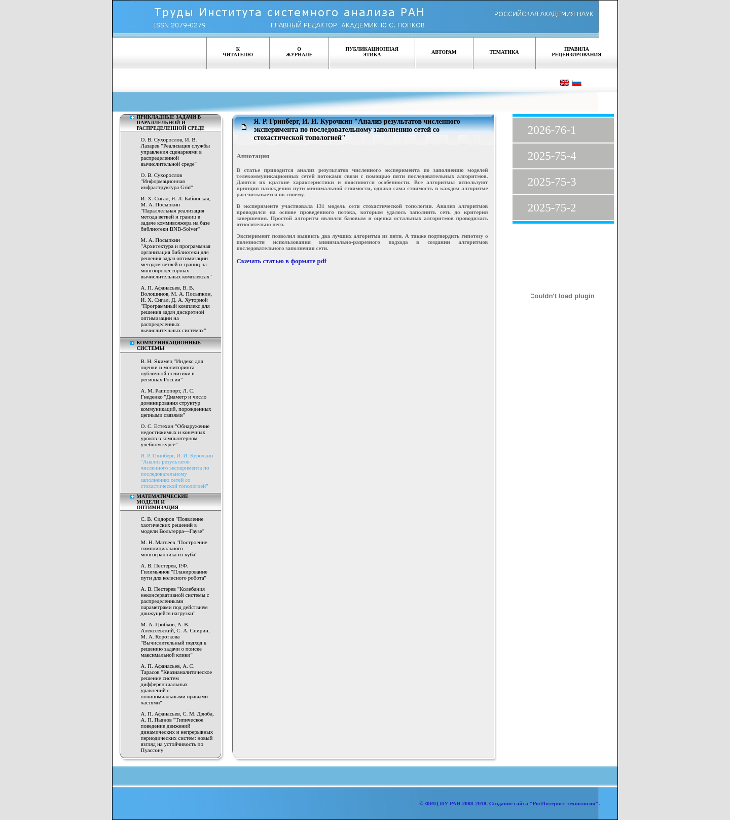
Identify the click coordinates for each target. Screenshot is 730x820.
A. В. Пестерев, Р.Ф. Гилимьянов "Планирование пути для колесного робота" (174, 571)
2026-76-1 (552, 130)
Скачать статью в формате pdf (282, 261)
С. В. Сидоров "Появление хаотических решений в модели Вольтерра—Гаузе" (173, 525)
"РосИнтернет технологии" (563, 803)
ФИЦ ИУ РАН (443, 803)
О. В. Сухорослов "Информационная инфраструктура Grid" (167, 181)
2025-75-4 (552, 156)
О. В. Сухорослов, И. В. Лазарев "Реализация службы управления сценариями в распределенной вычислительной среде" (175, 151)
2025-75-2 (552, 207)
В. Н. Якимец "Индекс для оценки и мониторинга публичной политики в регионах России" (172, 370)
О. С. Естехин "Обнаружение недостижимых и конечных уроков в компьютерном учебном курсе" (175, 435)
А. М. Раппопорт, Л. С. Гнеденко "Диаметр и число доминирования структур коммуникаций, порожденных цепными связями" (176, 402)
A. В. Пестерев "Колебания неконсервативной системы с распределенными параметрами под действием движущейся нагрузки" (175, 601)
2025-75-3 (552, 181)
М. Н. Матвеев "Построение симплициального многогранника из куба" (174, 548)
